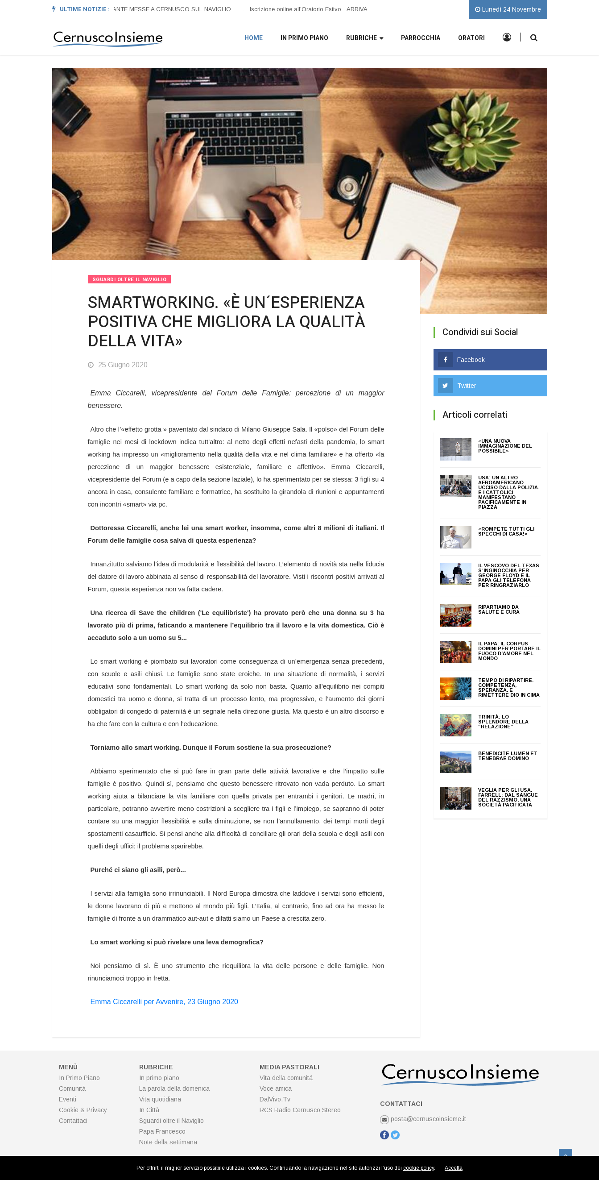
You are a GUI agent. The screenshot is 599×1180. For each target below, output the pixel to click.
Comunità (72, 1088)
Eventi (67, 1099)
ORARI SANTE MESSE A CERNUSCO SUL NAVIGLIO (160, 9)
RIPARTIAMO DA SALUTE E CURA (499, 609)
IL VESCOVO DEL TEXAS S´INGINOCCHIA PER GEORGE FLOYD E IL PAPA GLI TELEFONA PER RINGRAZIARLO (508, 575)
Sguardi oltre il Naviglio (171, 1120)
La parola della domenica (174, 1088)
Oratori (471, 38)
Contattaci (73, 1120)
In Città (149, 1110)
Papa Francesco (162, 1131)
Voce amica (276, 1088)
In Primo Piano (79, 1077)
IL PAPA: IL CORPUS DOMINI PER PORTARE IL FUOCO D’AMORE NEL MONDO (509, 651)
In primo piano (304, 38)
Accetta (454, 1168)
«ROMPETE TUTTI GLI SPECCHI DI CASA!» (506, 531)
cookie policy (418, 1168)
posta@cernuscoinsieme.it (423, 1118)
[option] (163, 9)
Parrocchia (420, 38)
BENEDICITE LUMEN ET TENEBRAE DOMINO (507, 756)
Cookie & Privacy (83, 1110)
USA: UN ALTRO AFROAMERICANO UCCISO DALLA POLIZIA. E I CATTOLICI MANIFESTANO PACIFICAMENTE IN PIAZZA (508, 492)
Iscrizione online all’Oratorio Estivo (296, 9)
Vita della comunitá (286, 1077)
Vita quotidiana (160, 1099)
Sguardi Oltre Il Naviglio (129, 279)
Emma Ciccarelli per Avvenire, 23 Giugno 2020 (164, 1001)
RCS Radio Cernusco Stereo (300, 1110)
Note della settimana (168, 1142)
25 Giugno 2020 (118, 365)
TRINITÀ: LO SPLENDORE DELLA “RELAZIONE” (503, 721)
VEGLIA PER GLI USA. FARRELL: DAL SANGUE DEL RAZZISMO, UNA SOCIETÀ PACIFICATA (508, 797)
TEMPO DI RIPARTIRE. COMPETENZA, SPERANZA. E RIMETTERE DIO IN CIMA (509, 687)
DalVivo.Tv (275, 1099)
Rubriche (364, 38)
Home (253, 38)
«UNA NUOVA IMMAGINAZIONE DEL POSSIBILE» (505, 445)
